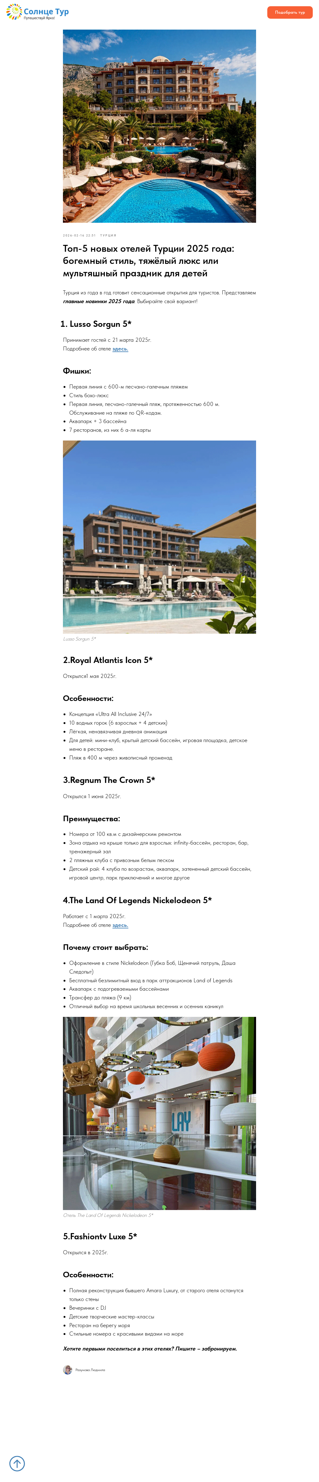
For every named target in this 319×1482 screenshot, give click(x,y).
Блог (110, 15)
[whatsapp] (224, 12)
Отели (109, 9)
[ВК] (197, 12)
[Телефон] (238, 12)
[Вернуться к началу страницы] (17, 1463)
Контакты (135, 15)
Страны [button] (84, 9)
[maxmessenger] (251, 12)
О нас (132, 9)
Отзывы (157, 9)
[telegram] (210, 12)
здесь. (120, 348)
